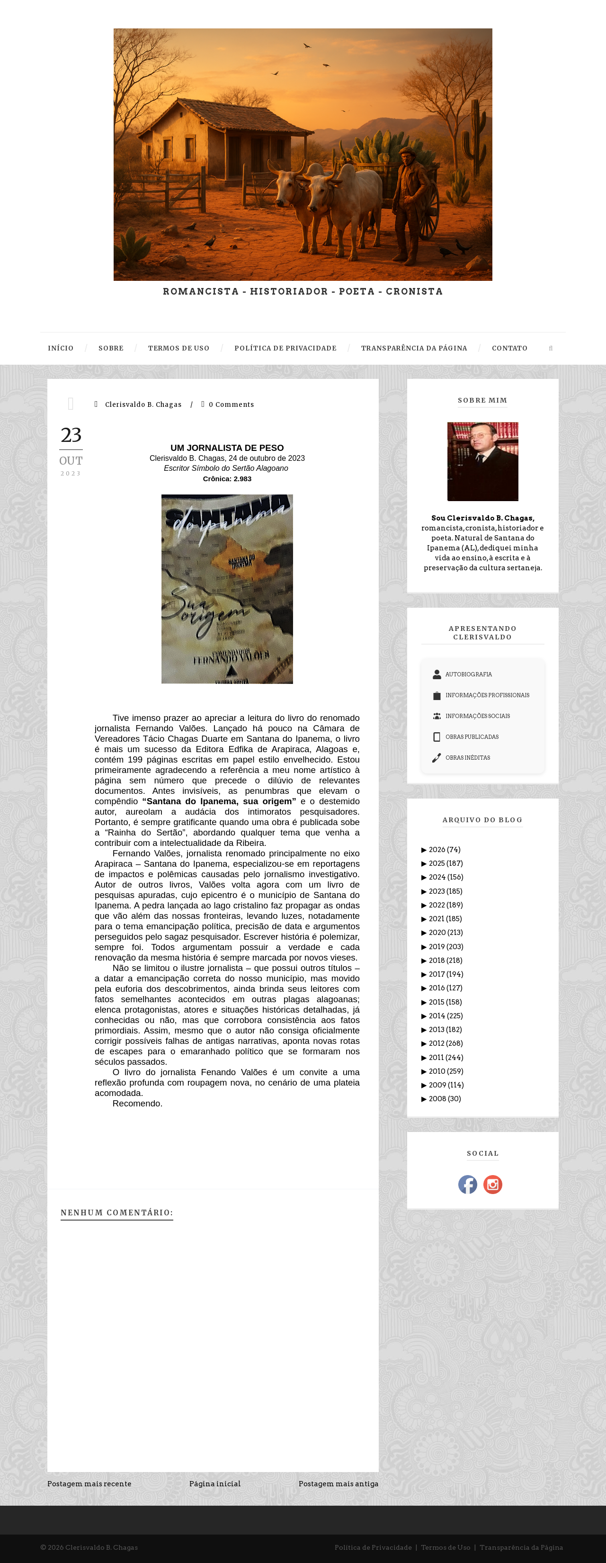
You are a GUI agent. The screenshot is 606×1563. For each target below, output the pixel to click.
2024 (438, 877)
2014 (438, 1016)
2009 (438, 1085)
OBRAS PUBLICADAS (465, 737)
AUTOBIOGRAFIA (462, 674)
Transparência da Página (521, 1547)
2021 (437, 919)
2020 (438, 932)
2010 (438, 1071)
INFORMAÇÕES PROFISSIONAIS (480, 695)
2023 (437, 891)
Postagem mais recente (89, 1484)
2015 (437, 1002)
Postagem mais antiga (339, 1484)
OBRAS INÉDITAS (461, 758)
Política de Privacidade (373, 1547)
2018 (437, 960)
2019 (437, 947)
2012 (437, 1043)
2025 (437, 863)
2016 (437, 988)
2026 (438, 849)
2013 (437, 1029)
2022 (437, 905)
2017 (437, 974)
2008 (438, 1099)
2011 (437, 1057)
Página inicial (215, 1484)
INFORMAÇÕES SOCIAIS (471, 716)
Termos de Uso (446, 1547)
